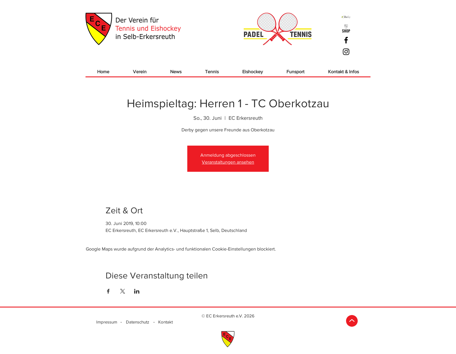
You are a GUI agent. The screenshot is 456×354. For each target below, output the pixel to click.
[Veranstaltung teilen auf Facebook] (108, 291)
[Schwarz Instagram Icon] (346, 51)
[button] (139, 71)
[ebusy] (346, 16)
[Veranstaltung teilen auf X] (122, 291)
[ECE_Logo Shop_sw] (346, 28)
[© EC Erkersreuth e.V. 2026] (228, 315)
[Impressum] (106, 322)
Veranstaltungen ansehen (228, 162)
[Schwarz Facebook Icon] (346, 40)
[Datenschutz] (137, 322)
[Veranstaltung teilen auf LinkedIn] (137, 291)
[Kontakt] (165, 322)
